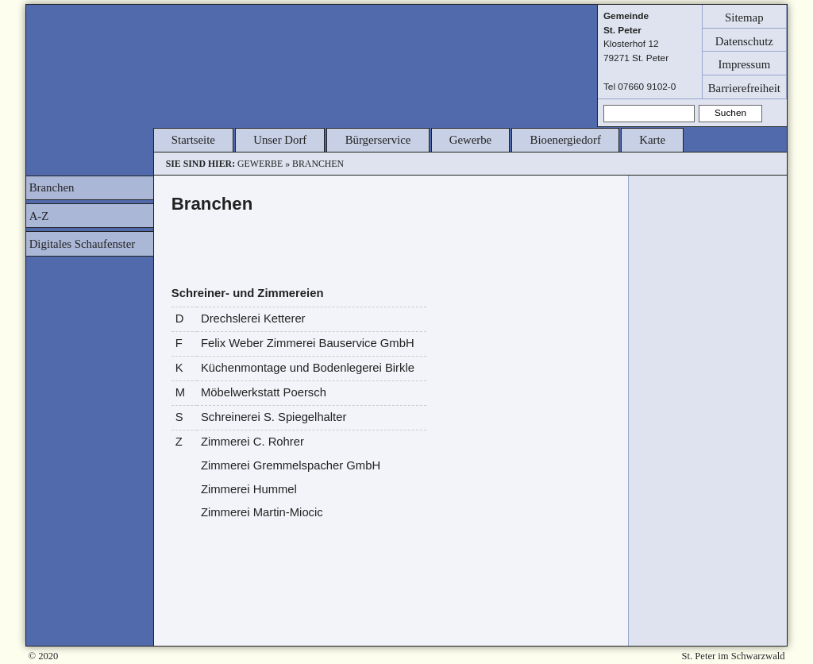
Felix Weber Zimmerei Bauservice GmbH (307, 343)
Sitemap (744, 16)
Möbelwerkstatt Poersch (263, 392)
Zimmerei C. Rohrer (252, 441)
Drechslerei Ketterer (253, 318)
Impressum (744, 64)
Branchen (52, 187)
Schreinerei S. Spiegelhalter (273, 417)
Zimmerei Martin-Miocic (262, 512)
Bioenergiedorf (565, 139)
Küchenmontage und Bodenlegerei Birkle (307, 367)
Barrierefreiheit (744, 87)
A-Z (39, 216)
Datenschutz (744, 40)
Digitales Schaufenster (82, 243)
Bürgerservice (378, 139)
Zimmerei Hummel (249, 489)
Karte (652, 139)
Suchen (730, 112)
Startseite (193, 139)
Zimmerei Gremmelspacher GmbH (290, 465)
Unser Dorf (279, 139)
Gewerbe (470, 139)
